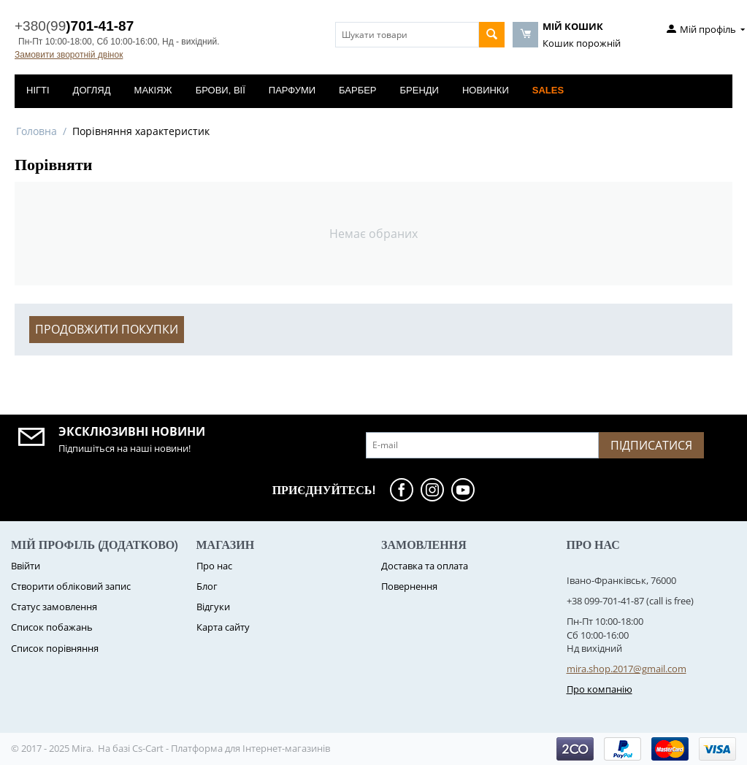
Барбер (357, 90)
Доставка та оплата (424, 565)
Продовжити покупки (106, 329)
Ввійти (25, 565)
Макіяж (153, 90)
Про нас (214, 565)
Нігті (38, 90)
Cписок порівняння (55, 648)
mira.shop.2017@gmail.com (626, 668)
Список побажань (52, 627)
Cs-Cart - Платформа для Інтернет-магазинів (231, 748)
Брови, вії (220, 90)
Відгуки (213, 606)
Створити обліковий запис (71, 586)
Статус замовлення (54, 606)
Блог (207, 586)
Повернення (409, 586)
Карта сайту (223, 627)
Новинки (485, 90)
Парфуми (292, 90)
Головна (36, 131)
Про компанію (599, 689)
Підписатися (651, 445)
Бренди (419, 90)
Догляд (92, 90)
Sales (548, 90)
